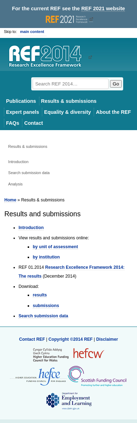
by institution (46, 257)
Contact (33, 123)
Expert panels (22, 112)
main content (32, 31)
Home (10, 199)
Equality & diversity (67, 112)
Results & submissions (69, 101)
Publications (21, 101)
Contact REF (32, 339)
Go (116, 84)
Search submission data (29, 173)
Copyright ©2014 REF (71, 339)
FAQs (12, 123)
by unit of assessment (55, 246)
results (40, 295)
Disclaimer (107, 339)
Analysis (15, 184)
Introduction (18, 162)
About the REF (113, 112)
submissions (46, 305)
